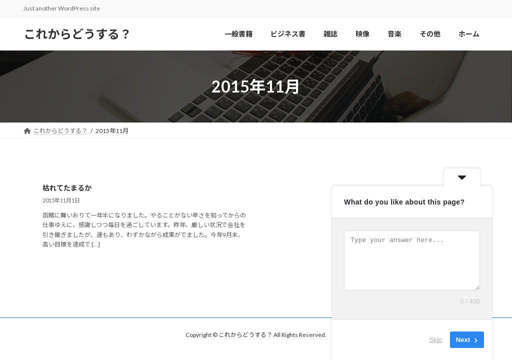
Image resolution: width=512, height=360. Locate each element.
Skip (436, 340)
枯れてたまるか (67, 188)
